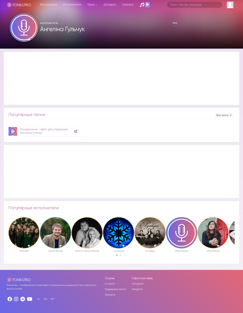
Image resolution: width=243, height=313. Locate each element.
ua (45, 298)
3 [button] (126, 256)
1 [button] (118, 256)
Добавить (110, 4)
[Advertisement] (118, 78)
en (52, 298)
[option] (44, 130)
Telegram (137, 289)
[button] (175, 23)
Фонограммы (48, 4)
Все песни (224, 115)
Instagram (138, 283)
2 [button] (122, 256)
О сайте (110, 283)
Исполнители (72, 4)
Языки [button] (91, 4)
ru (38, 298)
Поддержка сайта (115, 289)
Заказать (128, 4)
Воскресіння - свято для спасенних (44, 129)
